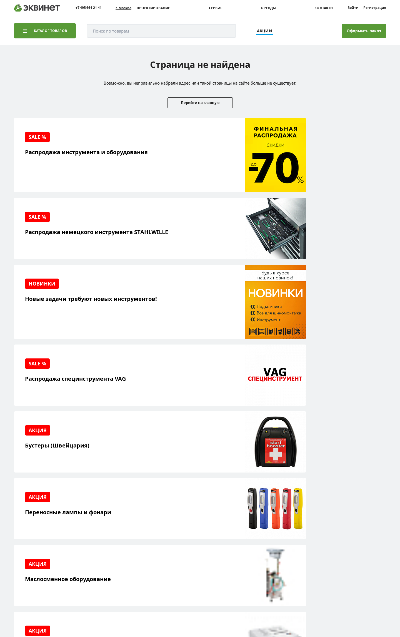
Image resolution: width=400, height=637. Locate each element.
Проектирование (153, 8)
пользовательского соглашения (154, 615)
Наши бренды (35, 549)
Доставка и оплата (40, 557)
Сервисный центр (39, 532)
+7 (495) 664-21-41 (362, 522)
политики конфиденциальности (94, 615)
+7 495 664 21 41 (89, 8)
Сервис (216, 8)
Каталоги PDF (86, 532)
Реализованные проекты (46, 514)
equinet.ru (140, 583)
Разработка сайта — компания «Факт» (346, 585)
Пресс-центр (86, 523)
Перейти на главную (200, 102)
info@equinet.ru (364, 515)
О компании (85, 514)
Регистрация (374, 7)
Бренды (268, 8)
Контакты (323, 8)
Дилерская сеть (89, 540)
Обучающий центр (40, 540)
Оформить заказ (364, 30)
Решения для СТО (39, 523)
